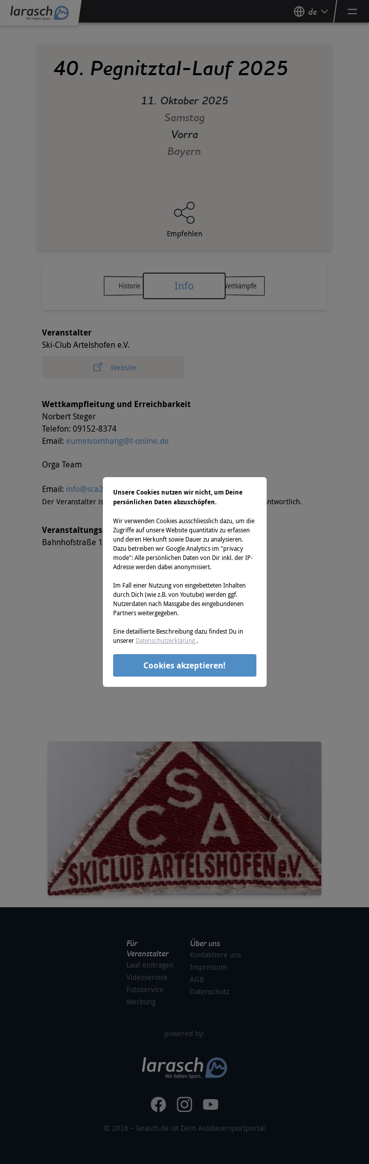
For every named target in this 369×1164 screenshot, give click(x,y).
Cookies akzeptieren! (184, 665)
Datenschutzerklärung (166, 640)
